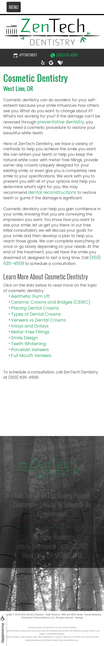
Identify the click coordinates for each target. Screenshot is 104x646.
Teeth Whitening (28, 344)
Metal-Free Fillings (30, 332)
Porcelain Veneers (30, 350)
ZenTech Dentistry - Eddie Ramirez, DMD (46, 614)
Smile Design (24, 338)
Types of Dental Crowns (36, 314)
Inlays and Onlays (30, 326)
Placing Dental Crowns (35, 308)
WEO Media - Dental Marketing (86, 614)
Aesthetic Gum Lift (30, 296)
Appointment (25, 55)
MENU (13, 7)
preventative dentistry (60, 122)
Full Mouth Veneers (31, 356)
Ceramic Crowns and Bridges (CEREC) (50, 302)
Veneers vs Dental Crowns (38, 320)
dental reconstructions (52, 192)
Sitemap (79, 617)
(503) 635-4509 (64, 55)
